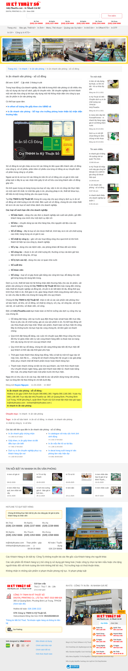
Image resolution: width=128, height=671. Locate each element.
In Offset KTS (102, 28)
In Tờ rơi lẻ (70, 474)
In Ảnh (40, 28)
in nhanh (49, 419)
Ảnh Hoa (69, 647)
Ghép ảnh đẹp (76, 647)
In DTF (114, 28)
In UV (9, 32)
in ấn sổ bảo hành (20, 419)
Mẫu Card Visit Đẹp (84, 652)
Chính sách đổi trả (43, 650)
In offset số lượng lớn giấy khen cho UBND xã (29, 107)
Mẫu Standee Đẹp (72, 652)
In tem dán (70, 488)
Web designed (12, 641)
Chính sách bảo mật (44, 645)
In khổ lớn (88, 28)
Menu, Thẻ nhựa (53, 28)
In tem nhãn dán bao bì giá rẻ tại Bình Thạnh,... (101, 477)
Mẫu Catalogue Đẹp (94, 656)
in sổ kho (27, 423)
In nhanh (23, 69)
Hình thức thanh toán (44, 654)
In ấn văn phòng (37, 69)
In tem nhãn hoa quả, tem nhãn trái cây (14, 490)
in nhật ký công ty (14, 423)
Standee (104, 661)
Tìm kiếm (112, 16)
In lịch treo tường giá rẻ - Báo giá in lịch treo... (43, 490)
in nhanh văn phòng (63, 419)
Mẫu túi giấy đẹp (71, 661)
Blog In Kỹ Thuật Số (72, 642)
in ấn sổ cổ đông (36, 419)
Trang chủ (11, 28)
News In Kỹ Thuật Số (86, 642)
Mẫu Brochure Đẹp (107, 656)
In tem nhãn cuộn (102, 488)
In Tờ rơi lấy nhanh (41, 475)
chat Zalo (114, 623)
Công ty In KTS (22, 32)
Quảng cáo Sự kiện (72, 28)
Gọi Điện (104, 623)
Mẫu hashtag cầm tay (84, 661)
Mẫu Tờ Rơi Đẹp (81, 656)
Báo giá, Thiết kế (27, 28)
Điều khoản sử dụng (44, 641)
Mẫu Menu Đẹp (71, 656)
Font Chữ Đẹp (96, 661)
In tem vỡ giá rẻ (13, 474)
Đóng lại (121, 612)
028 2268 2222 (34, 609)
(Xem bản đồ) (19, 604)
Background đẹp (86, 647)
